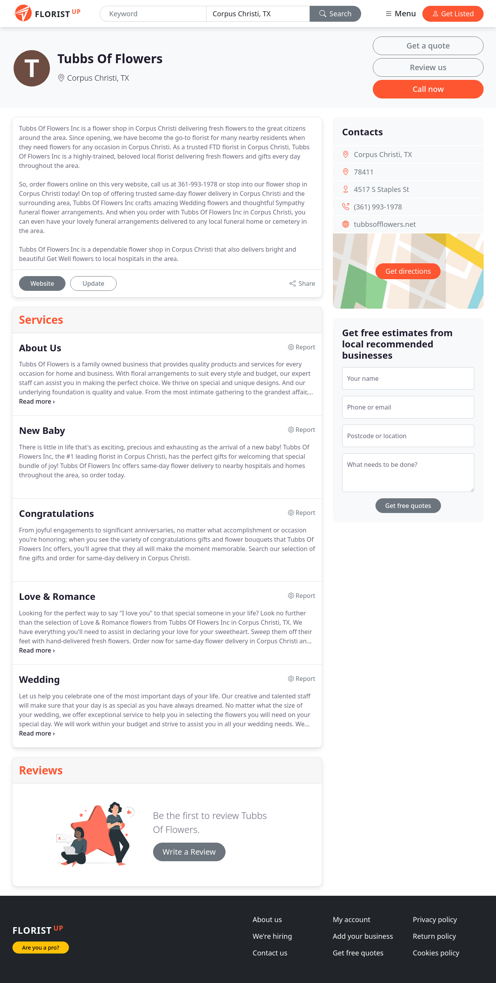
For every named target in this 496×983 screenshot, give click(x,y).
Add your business (363, 936)
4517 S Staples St (381, 189)
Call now (428, 89)
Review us (428, 67)
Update (93, 283)
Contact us (270, 952)
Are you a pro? (40, 947)
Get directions (408, 271)
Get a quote (428, 45)
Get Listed (453, 13)
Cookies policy (436, 952)
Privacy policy (435, 919)
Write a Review (189, 852)
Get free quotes (408, 505)
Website (42, 283)
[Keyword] (153, 14)
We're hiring (272, 936)
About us (267, 919)
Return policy (434, 936)
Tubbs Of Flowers (110, 58)
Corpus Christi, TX (98, 78)
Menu (400, 13)
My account (351, 919)
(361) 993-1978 (378, 206)
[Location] (258, 14)
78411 (364, 171)
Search (335, 13)
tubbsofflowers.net (385, 224)
